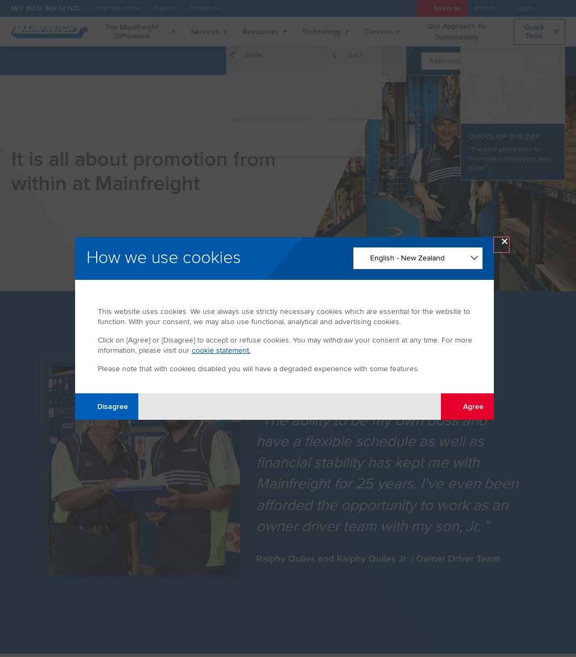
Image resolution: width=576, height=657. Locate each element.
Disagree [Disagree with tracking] (106, 406)
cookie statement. (221, 350)
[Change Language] (418, 258)
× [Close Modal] (504, 244)
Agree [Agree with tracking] (467, 406)
